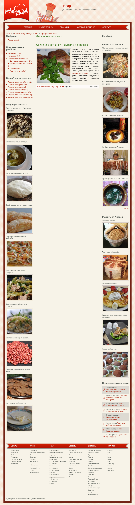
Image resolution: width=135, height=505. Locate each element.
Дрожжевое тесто (94, 483)
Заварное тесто (93, 470)
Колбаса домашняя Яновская (113, 147)
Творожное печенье (75, 459)
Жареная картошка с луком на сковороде (117, 397)
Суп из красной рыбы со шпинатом (115, 179)
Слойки (90, 466)
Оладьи (90, 461)
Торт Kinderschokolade (110, 252)
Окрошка (33, 457)
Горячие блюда (19, 34)
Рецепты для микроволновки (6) (20, 95)
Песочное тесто (93, 463)
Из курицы (14, 457)
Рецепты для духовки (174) (18, 90)
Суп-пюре (33, 450)
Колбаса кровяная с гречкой (112, 115)
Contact (106, 27)
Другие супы (34, 472)
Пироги (90, 477)
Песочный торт (93, 479)
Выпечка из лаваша (95, 468)
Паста (51, 483)
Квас (109, 455)
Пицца (90, 485)
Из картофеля (54, 470)
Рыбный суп (34, 461)
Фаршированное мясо (48, 34)
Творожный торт (93, 452)
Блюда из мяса (32, 34)
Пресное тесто (93, 455)
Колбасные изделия (56, 452)
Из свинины (53, 481)
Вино (109, 461)
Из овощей (14, 452)
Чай (109, 452)
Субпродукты (54, 479)
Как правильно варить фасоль (17, 338)
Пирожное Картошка (109, 349)
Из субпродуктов (16, 459)
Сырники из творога (109, 283)
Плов (51, 466)
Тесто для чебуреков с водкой (17, 173)
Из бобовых (15, 455)
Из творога (72, 450)
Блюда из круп (54, 450)
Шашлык (52, 472)
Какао (110, 457)
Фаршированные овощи (57, 455)
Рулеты (71, 474)
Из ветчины (15, 450)
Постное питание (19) (18, 71)
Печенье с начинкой (75, 452)
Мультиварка (46, 27)
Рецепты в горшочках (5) (17, 87)
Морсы (110, 459)
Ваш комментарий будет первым (49, 87)
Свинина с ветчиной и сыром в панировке (62, 44)
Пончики (91, 472)
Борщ (32, 470)
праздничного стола (80, 73)
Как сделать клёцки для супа (16, 142)
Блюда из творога (55, 457)
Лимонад (111, 463)
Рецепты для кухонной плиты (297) (21, 82)
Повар (66, 6)
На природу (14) (14, 56)
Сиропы (110, 450)
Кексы (90, 492)
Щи (31, 463)
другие (126, 208)
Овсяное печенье (108, 220)
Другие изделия (93, 494)
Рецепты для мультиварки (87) (19, 92)
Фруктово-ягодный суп (37, 452)
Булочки (91, 490)
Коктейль (111, 470)
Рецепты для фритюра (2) (17, 85)
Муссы (71, 457)
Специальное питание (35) (18, 58)
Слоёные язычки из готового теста (19, 205)
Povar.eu (9, 34)
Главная (28, 27)
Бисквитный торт (94, 488)
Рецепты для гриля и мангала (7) (20, 97)
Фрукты (71, 477)
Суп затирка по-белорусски (16, 403)
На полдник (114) (14, 53)
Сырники (91, 474)
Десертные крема (75, 472)
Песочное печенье (75, 463)
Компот (110, 468)
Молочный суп (35, 468)
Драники (64, 27)
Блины (90, 459)
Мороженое (73, 470)
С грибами (53, 459)
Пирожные (72, 466)
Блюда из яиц (54, 474)
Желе (71, 468)
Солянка (33, 459)
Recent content (13, 40)
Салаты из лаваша (94, 450)
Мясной (32, 455)
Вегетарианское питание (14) (21, 61)
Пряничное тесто (74, 455)
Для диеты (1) (15, 68)
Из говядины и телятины (57, 461)
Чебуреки (91, 481)
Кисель (110, 466)
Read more (94, 87)
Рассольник (34, 466)
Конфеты (72, 461)
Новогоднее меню (85, 27)
